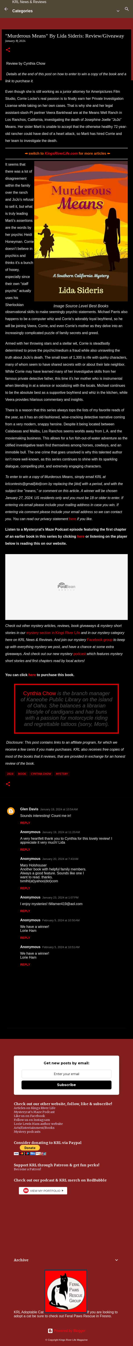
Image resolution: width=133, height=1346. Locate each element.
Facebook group (100, 640)
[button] (8, 50)
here (72, 519)
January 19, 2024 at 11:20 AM (61, 832)
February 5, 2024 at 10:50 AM (60, 920)
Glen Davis (29, 809)
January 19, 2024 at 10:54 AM (59, 809)
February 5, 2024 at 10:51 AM (60, 947)
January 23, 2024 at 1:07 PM (60, 897)
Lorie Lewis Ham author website (38, 1124)
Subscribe (66, 1085)
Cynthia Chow (39, 693)
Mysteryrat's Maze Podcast (34, 1112)
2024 (10, 773)
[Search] (126, 9)
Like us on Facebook (29, 1116)
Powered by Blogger (67, 1331)
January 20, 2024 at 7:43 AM (60, 859)
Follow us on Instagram (32, 1120)
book (22, 773)
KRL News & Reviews (29, 2)
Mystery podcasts (27, 1132)
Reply (25, 823)
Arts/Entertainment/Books (34, 1128)
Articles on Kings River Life (34, 1108)
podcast (80, 654)
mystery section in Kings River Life (53, 633)
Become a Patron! (27, 1169)
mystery (62, 773)
